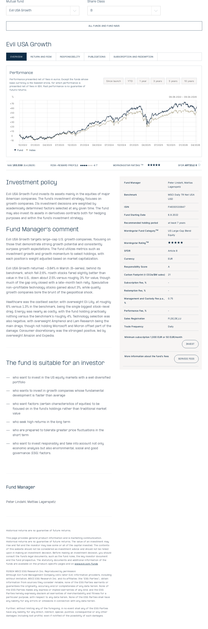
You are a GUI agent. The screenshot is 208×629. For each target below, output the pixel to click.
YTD (130, 81)
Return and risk (41, 57)
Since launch (113, 81)
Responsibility (70, 57)
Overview (16, 57)
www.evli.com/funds (86, 564)
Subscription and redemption (133, 57)
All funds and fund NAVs (104, 26)
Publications (97, 57)
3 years (157, 81)
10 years (189, 81)
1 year (143, 81)
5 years (173, 81)
